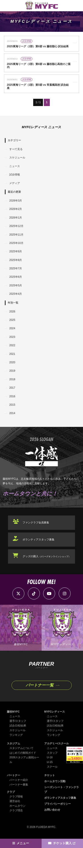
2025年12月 (16, 226)
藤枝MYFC (13, 711)
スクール (52, 766)
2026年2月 (15, 209)
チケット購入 (62, 843)
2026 (12, 311)
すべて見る (16, 149)
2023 (12, 336)
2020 (12, 362)
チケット (49, 775)
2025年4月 (15, 293)
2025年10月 (16, 243)
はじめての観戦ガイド (23, 752)
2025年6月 (15, 276)
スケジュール (17, 157)
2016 (12, 396)
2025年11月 (16, 234)
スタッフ (52, 752)
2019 (12, 370)
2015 (12, 404)
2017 (12, 387)
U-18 (50, 757)
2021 (12, 354)
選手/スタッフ (18, 721)
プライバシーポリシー (57, 803)
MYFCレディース (54, 711)
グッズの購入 (47, 556)
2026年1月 (15, 217)
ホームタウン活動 (55, 781)
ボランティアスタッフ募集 (38, 539)
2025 (12, 319)
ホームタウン (17, 805)
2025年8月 (15, 260)
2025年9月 (15, 251)
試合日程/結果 (18, 725)
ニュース (14, 166)
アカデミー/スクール (56, 743)
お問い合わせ (52, 809)
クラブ (11, 791)
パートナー (13, 775)
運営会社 (15, 801)
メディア (14, 183)
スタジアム (13, 743)
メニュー (23, 843)
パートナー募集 (19, 784)
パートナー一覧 (40, 685)
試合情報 (14, 174)
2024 (12, 328)
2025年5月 (15, 285)
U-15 (50, 762)
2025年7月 (15, 268)
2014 (12, 413)
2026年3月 (15, 200)
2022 (12, 345)
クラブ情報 (16, 796)
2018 (12, 379)
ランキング (16, 734)
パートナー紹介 (19, 779)
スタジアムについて (21, 748)
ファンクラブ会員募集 (36, 522)
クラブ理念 (16, 810)
